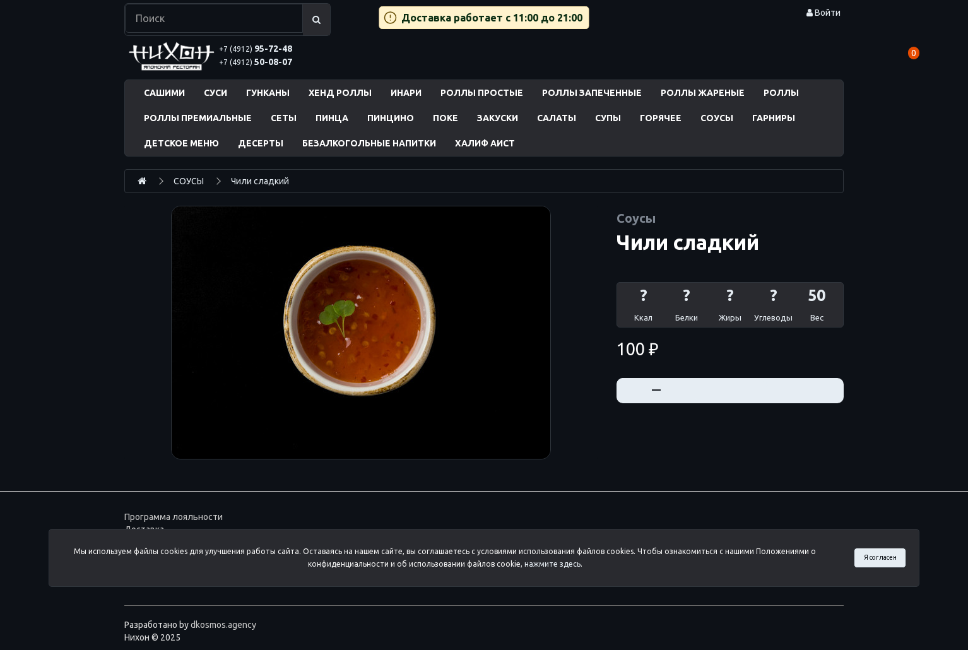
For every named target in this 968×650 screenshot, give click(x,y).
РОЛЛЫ (781, 93)
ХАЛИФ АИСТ (485, 143)
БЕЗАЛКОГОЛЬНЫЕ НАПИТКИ (369, 143)
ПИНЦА (332, 118)
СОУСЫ (716, 118)
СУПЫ (608, 118)
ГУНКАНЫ (268, 93)
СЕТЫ (284, 118)
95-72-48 (255, 49)
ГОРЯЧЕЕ (661, 118)
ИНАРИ (406, 93)
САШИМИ (164, 93)
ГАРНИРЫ (773, 118)
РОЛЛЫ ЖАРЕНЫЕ (703, 93)
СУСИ (215, 93)
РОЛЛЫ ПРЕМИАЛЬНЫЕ (198, 118)
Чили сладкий (260, 181)
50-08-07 (255, 62)
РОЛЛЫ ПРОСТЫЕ (481, 93)
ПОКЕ (445, 118)
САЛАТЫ (556, 118)
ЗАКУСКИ (497, 118)
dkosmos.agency (223, 625)
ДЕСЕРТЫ (260, 143)
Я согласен (880, 557)
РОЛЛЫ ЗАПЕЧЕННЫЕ (592, 93)
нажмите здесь (552, 564)
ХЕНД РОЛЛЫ (340, 93)
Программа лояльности (173, 517)
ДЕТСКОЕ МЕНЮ (181, 143)
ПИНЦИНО (390, 118)
